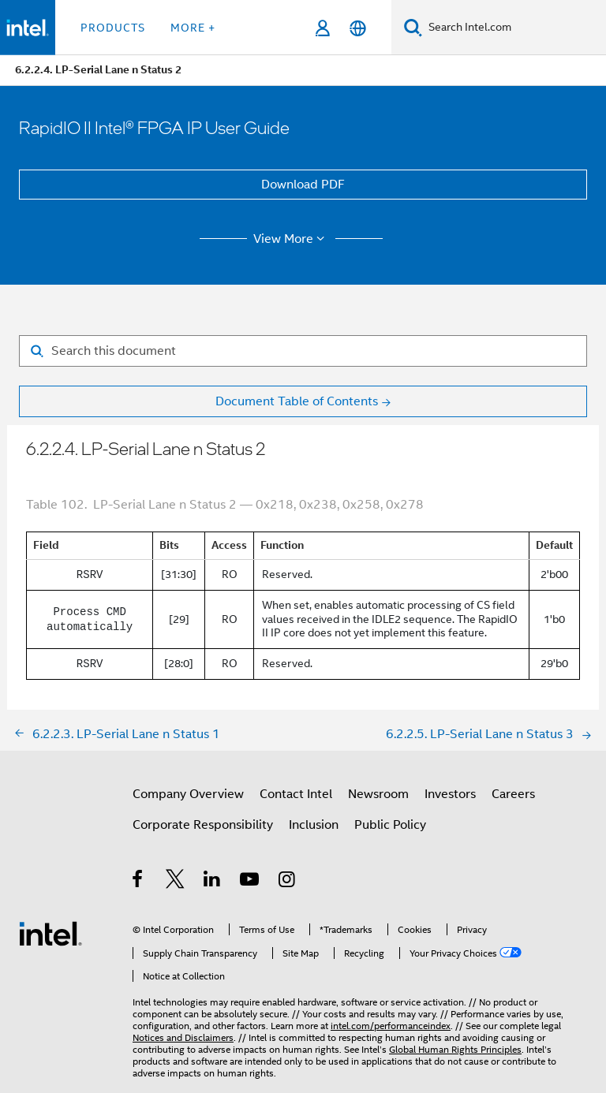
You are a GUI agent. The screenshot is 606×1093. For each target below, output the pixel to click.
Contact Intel (296, 794)
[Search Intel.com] (514, 28)
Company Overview (188, 794)
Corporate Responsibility (203, 825)
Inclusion (314, 825)
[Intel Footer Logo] (50, 933)
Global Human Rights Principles (455, 1049)
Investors (450, 794)
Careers (513, 794)
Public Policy (390, 825)
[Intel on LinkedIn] (212, 881)
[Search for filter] (303, 351)
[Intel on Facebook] (138, 881)
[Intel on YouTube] (250, 881)
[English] (358, 28)
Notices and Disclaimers (183, 1037)
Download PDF (303, 184)
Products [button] (112, 28)
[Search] (413, 27)
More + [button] (192, 28)
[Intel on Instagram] (287, 881)
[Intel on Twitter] (175, 881)
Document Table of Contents (296, 401)
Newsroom (378, 794)
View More (291, 239)
